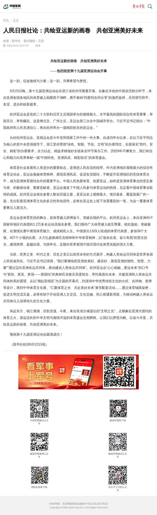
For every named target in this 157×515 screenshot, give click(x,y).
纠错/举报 (54, 503)
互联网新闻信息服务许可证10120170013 (85, 503)
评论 (6, 20)
